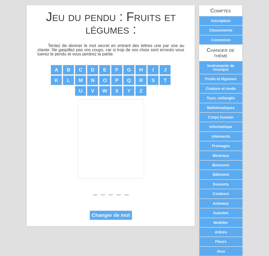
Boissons (220, 165)
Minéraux (221, 155)
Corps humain (221, 117)
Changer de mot (111, 215)
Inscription (221, 21)
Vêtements (220, 136)
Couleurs (221, 194)
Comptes (220, 10)
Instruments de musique (220, 67)
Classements (220, 30)
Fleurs (220, 241)
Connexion (221, 40)
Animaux (221, 203)
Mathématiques (221, 108)
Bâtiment (221, 174)
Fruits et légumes (220, 79)
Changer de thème (221, 52)
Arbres (221, 232)
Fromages (221, 146)
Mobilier (221, 223)
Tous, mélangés (221, 98)
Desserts (221, 184)
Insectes (221, 213)
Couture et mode (221, 88)
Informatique (220, 127)
